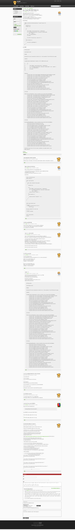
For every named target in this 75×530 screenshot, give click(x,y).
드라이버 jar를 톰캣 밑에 (27, 222)
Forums (25, 8)
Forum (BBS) (16, 6)
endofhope (26, 254)
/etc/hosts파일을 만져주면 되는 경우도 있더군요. (31, 373)
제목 (23, 478)
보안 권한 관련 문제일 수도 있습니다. (29, 423)
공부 (27, 8)
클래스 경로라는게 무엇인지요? (30, 166)
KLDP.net (32, 6)
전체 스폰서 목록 (34, 525)
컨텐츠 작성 (15, 10)
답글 (24, 162)
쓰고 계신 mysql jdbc (27, 253)
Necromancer (28, 234)
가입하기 (15, 24)
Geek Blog (22, 6)
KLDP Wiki (27, 6)
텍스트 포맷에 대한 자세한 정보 (55, 489)
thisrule (26, 11)
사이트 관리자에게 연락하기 (39, 525)
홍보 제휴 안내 (19, 34)
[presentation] (31, 515)
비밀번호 (15, 21)
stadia (26, 223)
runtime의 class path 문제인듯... (29, 403)
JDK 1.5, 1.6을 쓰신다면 (29, 233)
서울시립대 (40, 523)
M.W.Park (26, 404)
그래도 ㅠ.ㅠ (27, 272)
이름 (23, 476)
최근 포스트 (15, 13)
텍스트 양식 (25, 489)
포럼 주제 (16, 12)
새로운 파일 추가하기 (26, 505)
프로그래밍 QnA (31, 8)
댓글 (24, 481)
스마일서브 (40, 524)
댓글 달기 (24, 154)
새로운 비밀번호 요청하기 (17, 25)
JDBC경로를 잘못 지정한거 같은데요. (29, 157)
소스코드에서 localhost (27, 393)
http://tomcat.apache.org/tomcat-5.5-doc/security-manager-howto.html (37, 436)
